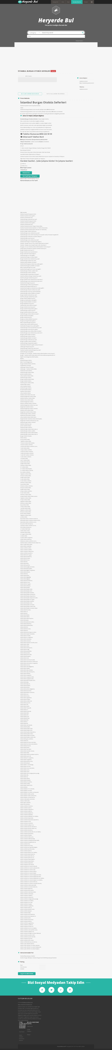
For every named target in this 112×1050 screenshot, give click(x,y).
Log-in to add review (26, 975)
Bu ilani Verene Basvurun (30, 95)
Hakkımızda (30, 1027)
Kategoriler (55, 2)
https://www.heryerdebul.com (25, 1006)
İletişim (86, 2)
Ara (82, 34)
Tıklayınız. (38, 155)
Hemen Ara (26, 174)
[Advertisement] (56, 58)
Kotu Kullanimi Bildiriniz (56, 95)
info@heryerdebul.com (27, 1004)
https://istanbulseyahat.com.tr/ (86, 84)
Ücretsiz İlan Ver (77, 2)
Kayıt (68, 2)
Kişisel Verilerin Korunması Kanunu (21, 1039)
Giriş (63, 2)
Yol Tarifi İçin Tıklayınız (30, 177)
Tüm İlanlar (21, 1033)
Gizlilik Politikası (29, 1031)
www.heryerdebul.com (32, 1011)
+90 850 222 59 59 (83, 90)
